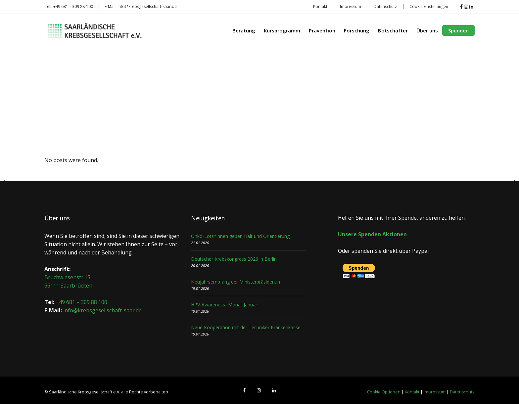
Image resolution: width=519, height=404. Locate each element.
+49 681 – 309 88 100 (81, 302)
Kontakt (320, 6)
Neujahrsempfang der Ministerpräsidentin (235, 282)
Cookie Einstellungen (428, 6)
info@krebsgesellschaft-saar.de (147, 6)
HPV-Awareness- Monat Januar (224, 304)
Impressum (350, 6)
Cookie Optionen (384, 392)
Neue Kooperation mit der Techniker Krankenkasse (246, 327)
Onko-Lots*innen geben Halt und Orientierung (240, 236)
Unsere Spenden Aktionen (372, 234)
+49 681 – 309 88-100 (73, 6)
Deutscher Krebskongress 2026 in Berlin (234, 259)
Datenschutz (385, 6)
